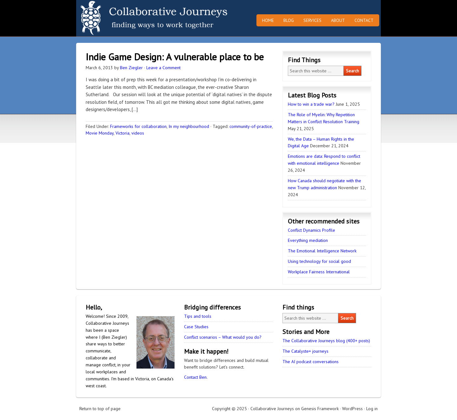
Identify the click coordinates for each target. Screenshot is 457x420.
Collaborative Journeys (131, 18)
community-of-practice (250, 126)
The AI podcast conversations (310, 361)
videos (137, 133)
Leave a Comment (163, 67)
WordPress (352, 408)
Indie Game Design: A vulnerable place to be (175, 56)
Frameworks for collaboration (138, 126)
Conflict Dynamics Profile (311, 230)
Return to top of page (100, 408)
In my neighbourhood (189, 126)
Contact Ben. (196, 377)
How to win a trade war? (311, 104)
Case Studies (196, 327)
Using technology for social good (319, 261)
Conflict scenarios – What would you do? (223, 337)
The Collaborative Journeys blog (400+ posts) (326, 340)
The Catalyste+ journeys (305, 351)
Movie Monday (100, 133)
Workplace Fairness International (319, 272)
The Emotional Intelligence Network (322, 251)
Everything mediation (308, 240)
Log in (372, 408)
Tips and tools (197, 316)
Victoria (122, 133)
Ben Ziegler (131, 67)
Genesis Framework (320, 408)
